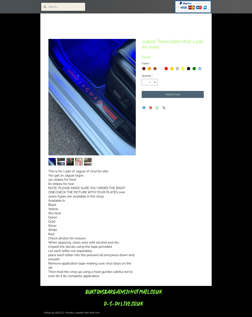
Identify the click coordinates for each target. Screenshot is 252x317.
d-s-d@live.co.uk (123, 303)
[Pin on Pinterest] (151, 108)
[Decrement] (144, 82)
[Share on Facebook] (144, 108)
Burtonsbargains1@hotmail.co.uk (123, 291)
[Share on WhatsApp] (157, 108)
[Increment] (155, 82)
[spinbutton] (150, 82)
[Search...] (63, 7)
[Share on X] (164, 108)
